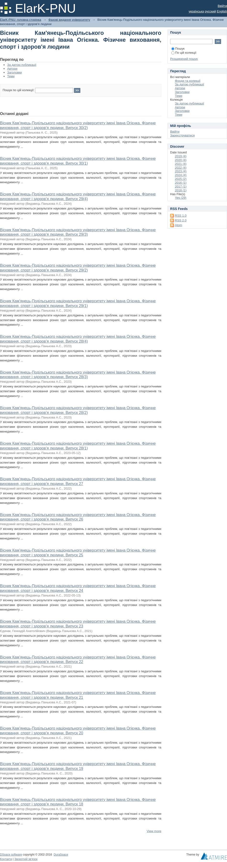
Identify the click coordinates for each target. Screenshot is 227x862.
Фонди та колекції (187, 81)
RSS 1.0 (180, 215)
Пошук (177, 48)
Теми (11, 76)
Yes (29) (180, 197)
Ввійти (222, 6)
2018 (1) (180, 190)
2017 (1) (180, 186)
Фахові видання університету (69, 19)
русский (210, 11)
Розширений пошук (184, 59)
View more (154, 831)
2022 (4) (180, 167)
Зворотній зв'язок (26, 859)
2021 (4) (180, 164)
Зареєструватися (182, 135)
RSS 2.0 (180, 220)
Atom (178, 225)
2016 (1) (180, 182)
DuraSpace (61, 854)
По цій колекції (183, 52)
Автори (12, 68)
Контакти (6, 859)
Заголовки (14, 72)
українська (196, 11)
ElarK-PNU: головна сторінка (20, 19)
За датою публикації (21, 65)
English (222, 11)
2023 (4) (180, 171)
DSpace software (11, 854)
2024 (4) (180, 175)
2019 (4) (180, 156)
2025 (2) (180, 179)
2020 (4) (180, 160)
